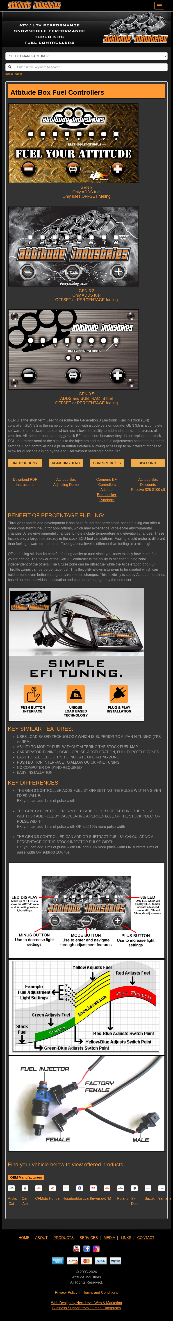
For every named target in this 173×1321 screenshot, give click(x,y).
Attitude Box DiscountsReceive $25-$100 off (148, 485)
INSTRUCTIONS (25, 463)
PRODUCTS (63, 1238)
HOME (24, 1238)
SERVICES (89, 1238)
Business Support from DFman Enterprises (86, 1308)
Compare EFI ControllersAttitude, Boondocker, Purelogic (107, 490)
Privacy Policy (66, 1292)
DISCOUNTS (148, 463)
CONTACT (145, 1238)
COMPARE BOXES (107, 463)
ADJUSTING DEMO (66, 463)
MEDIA (109, 1238)
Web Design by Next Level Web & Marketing (86, 1303)
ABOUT (41, 1238)
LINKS (126, 1238)
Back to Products (14, 74)
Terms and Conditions (100, 1292)
